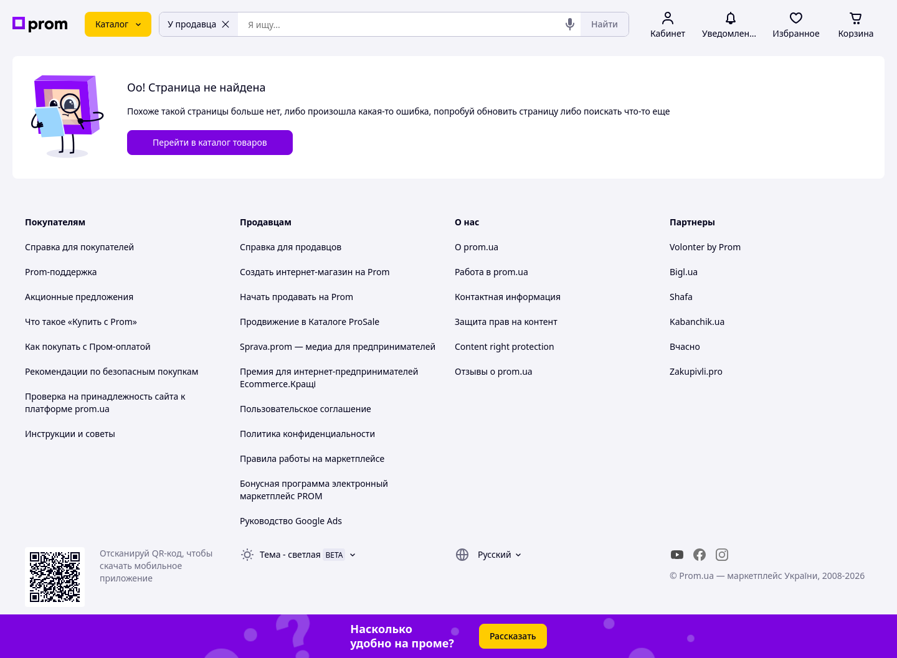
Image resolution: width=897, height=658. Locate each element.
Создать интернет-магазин (296, 272)
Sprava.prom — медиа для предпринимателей (337, 346)
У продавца (199, 24)
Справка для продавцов (290, 247)
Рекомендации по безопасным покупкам (111, 371)
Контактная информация (508, 297)
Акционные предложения (79, 297)
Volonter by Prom (705, 247)
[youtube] (677, 554)
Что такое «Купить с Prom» (81, 321)
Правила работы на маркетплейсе (312, 458)
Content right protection (504, 346)
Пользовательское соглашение (305, 409)
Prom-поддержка (61, 272)
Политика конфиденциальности (307, 433)
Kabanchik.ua (697, 321)
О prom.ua (476, 247)
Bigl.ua (684, 272)
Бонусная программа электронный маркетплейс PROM (314, 489)
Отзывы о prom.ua (494, 371)
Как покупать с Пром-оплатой (88, 346)
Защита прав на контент (506, 321)
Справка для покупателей (79, 247)
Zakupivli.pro (696, 371)
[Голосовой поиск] (570, 24)
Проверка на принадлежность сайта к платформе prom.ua (105, 402)
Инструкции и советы (70, 433)
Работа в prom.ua (491, 272)
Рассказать (513, 636)
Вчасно (685, 346)
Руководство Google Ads (291, 521)
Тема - (290, 554)
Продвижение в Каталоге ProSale (309, 321)
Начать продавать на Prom (296, 297)
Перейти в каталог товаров (210, 142)
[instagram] (721, 554)
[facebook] (699, 554)
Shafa (681, 297)
